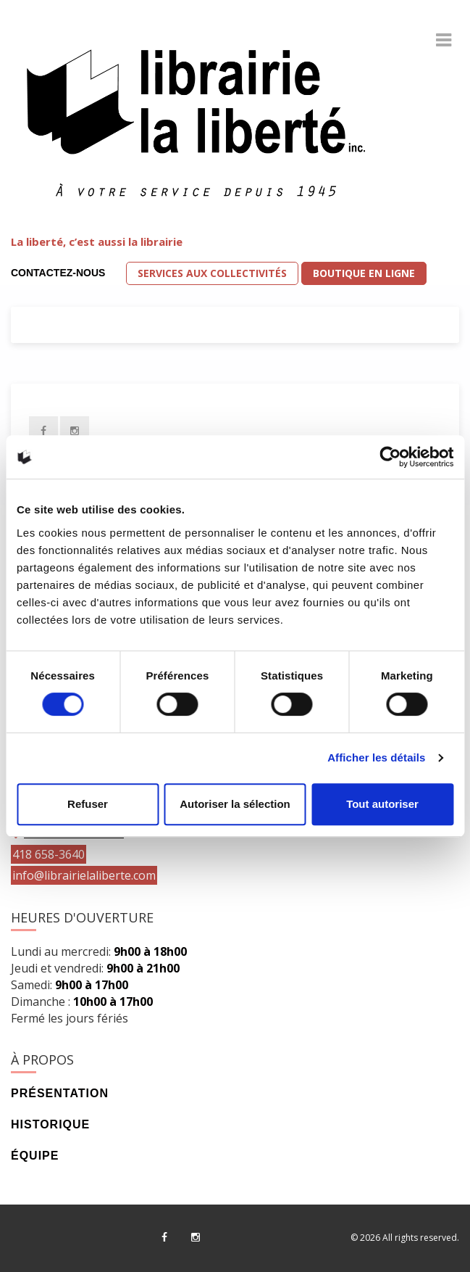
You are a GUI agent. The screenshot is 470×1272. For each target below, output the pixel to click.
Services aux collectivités (212, 273)
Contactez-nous (58, 272)
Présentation (60, 1093)
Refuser (87, 804)
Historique (50, 1124)
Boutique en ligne (364, 273)
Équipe (35, 1155)
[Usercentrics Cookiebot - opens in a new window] (390, 457)
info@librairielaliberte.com (84, 875)
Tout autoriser (382, 804)
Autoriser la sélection (235, 804)
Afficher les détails (376, 757)
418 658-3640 (48, 854)
